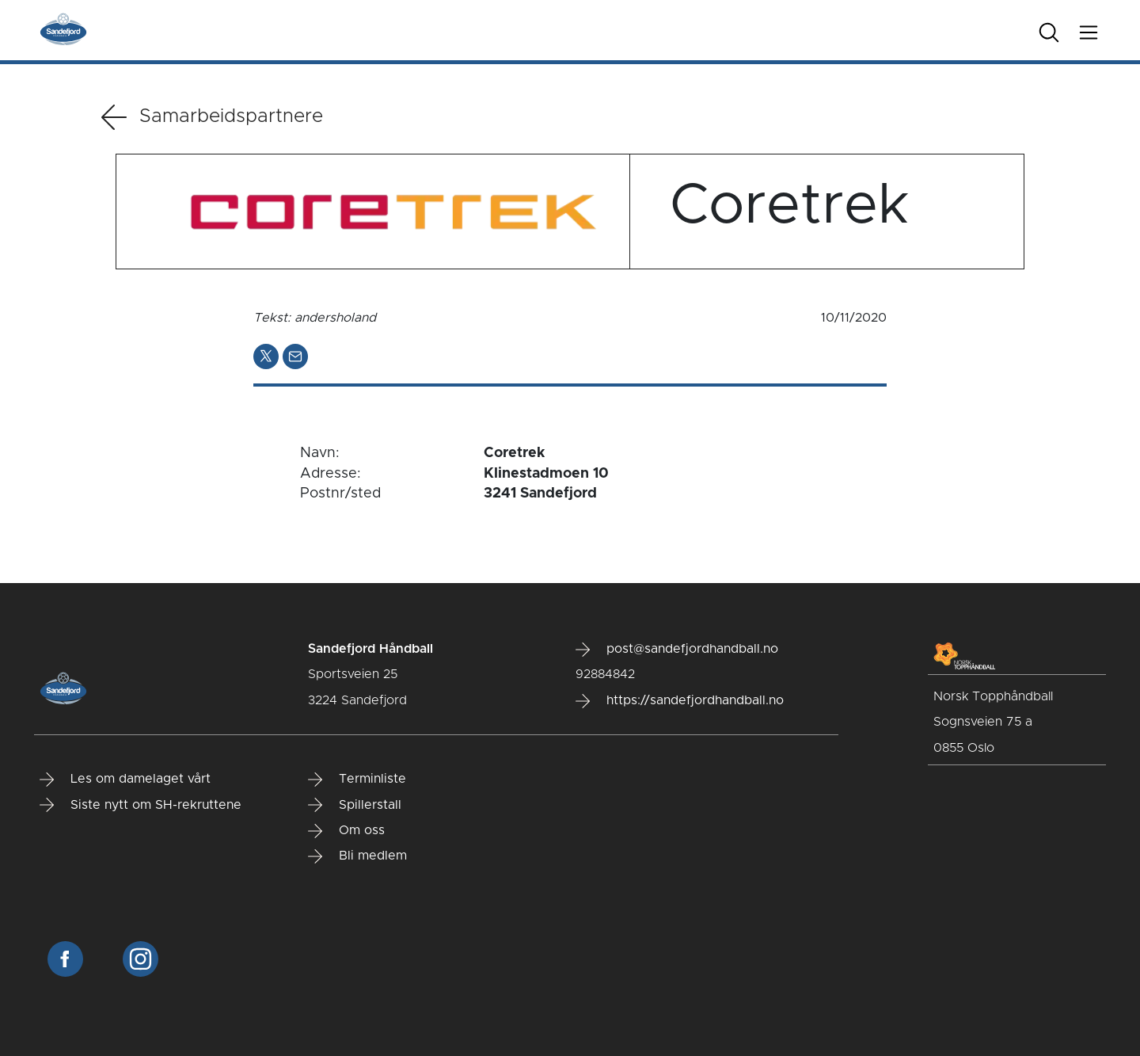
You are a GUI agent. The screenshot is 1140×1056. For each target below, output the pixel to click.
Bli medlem (357, 856)
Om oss (346, 831)
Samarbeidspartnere (212, 117)
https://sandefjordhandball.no (680, 701)
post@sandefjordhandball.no (677, 649)
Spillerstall (354, 805)
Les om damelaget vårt (125, 779)
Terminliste (357, 779)
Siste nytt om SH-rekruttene (140, 805)
